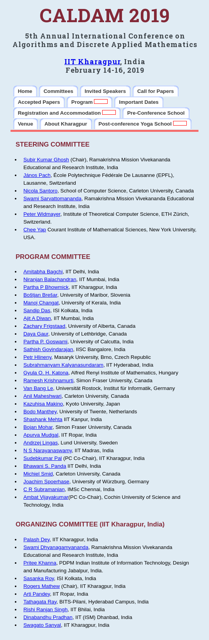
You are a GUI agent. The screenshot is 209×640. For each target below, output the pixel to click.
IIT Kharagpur (92, 61)
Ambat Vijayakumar (45, 497)
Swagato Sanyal (42, 625)
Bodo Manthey (40, 411)
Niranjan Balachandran (49, 279)
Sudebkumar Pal (42, 458)
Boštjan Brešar (40, 295)
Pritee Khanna (39, 563)
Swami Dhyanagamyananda (56, 547)
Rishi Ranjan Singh (45, 609)
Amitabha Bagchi (43, 272)
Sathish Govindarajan (48, 349)
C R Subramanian (44, 489)
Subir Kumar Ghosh (46, 160)
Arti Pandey (36, 594)
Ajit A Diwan (37, 318)
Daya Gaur (35, 334)
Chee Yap (34, 230)
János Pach (37, 175)
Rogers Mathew (41, 586)
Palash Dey (36, 539)
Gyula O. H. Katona (46, 373)
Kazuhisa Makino (43, 404)
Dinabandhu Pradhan (48, 617)
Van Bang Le (38, 388)
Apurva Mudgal (40, 435)
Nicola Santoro (40, 191)
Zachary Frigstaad (44, 326)
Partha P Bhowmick (46, 287)
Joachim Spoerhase (46, 481)
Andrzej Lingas (40, 443)
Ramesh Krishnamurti (48, 380)
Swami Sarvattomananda (52, 198)
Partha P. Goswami (45, 341)
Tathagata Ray (40, 602)
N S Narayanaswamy (47, 450)
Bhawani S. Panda (44, 466)
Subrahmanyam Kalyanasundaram (63, 365)
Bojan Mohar (38, 427)
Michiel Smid (38, 474)
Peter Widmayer (41, 214)
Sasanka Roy (38, 578)
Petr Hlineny (37, 357)
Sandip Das (36, 310)
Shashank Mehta (42, 419)
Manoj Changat (40, 303)
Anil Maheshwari (42, 396)
